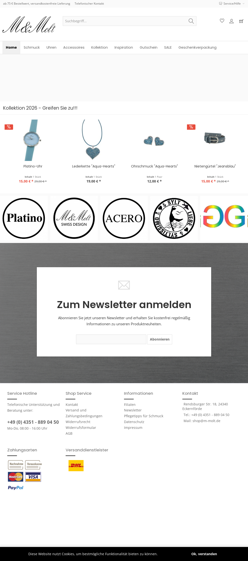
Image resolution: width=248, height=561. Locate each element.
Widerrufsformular (81, 427)
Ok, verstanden (204, 554)
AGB (69, 433)
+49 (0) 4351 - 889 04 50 (33, 422)
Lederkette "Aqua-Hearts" (33, 166)
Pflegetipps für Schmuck (143, 416)
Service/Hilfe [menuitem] (230, 3)
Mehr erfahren (171, 554)
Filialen (130, 404)
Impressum (133, 427)
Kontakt (72, 404)
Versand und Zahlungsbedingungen (84, 413)
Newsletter (133, 410)
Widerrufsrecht (78, 421)
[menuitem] (129, 21)
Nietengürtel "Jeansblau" (155, 166)
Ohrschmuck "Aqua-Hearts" (94, 166)
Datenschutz (134, 421)
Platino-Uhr (216, 166)
